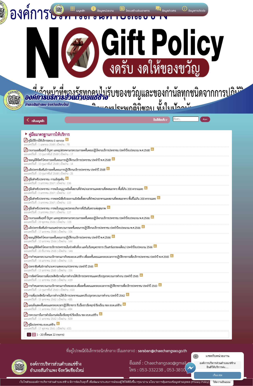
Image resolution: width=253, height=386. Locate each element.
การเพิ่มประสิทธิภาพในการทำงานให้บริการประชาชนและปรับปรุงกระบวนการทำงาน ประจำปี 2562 (76, 295)
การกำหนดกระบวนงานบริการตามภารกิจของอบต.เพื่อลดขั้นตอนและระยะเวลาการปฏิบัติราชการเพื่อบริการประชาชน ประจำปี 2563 (93, 285)
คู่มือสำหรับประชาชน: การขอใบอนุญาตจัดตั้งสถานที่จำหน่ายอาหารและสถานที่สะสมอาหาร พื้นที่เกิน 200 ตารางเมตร (86, 189)
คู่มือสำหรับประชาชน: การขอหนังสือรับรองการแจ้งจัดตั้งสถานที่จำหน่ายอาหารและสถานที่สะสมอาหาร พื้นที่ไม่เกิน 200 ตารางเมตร (92, 198)
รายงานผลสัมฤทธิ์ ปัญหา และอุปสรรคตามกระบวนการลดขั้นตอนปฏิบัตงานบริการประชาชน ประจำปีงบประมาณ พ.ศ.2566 (89, 218)
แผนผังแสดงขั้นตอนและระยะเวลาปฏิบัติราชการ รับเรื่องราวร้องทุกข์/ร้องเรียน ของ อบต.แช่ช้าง (75, 305)
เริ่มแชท (217, 375)
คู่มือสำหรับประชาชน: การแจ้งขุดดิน (46, 179)
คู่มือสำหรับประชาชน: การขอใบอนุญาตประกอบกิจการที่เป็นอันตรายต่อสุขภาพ (67, 208)
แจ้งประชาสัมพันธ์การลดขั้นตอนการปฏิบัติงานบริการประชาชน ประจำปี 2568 (67, 169)
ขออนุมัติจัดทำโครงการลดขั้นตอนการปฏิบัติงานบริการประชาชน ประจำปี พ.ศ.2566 (69, 237)
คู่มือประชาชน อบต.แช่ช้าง (42, 324)
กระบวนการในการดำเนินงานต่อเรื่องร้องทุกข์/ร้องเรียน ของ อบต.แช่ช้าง (63, 314)
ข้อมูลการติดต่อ (193, 9)
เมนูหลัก (77, 9)
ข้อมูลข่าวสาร (165, 9)
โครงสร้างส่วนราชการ (134, 9)
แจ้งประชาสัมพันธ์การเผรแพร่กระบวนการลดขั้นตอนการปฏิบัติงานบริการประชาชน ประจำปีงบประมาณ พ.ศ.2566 (84, 227)
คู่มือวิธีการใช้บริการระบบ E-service (46, 140)
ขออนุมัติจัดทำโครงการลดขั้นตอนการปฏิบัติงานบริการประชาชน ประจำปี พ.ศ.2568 (69, 159)
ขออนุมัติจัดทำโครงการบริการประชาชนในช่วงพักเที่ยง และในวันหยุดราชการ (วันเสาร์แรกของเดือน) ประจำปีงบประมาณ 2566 (90, 247)
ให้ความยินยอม (222, 382)
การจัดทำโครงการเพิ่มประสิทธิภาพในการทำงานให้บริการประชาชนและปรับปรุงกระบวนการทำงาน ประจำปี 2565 (83, 276)
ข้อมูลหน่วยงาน (102, 9)
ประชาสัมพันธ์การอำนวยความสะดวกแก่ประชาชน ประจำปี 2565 (61, 266)
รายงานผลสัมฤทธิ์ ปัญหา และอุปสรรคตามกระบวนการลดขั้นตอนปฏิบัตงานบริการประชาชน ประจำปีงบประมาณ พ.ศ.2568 (89, 150)
